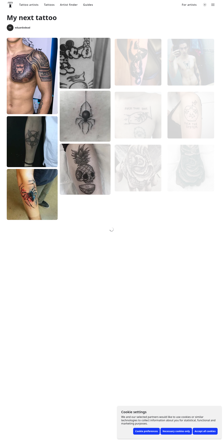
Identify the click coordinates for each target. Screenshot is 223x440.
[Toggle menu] (213, 4)
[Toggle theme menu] (204, 4)
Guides (88, 5)
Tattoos (49, 5)
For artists (189, 5)
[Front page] (10, 4)
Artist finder (69, 5)
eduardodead (18, 27)
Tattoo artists (29, 5)
